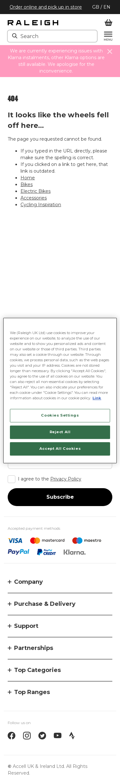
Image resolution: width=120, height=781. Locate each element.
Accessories (33, 198)
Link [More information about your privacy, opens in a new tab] (96, 398)
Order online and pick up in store (46, 7)
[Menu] (105, 36)
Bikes (26, 184)
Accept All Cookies (60, 448)
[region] (60, 390)
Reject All (60, 432)
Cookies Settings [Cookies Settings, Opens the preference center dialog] (60, 415)
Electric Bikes (35, 191)
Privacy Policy (65, 479)
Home (27, 178)
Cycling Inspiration (40, 204)
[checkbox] (60, 479)
